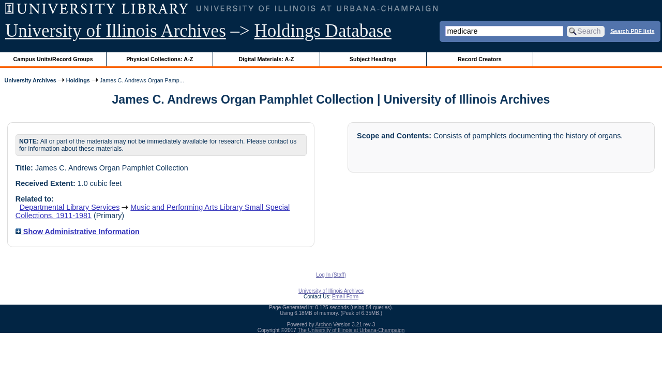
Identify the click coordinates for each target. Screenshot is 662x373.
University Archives (30, 80)
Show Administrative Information (78, 231)
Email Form (345, 296)
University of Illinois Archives (115, 31)
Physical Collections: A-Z (159, 59)
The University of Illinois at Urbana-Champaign (351, 330)
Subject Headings (373, 59)
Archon (323, 324)
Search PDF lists (632, 30)
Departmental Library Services (70, 207)
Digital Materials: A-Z (266, 59)
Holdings (78, 80)
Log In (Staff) (331, 275)
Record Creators (480, 59)
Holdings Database (323, 31)
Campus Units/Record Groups (53, 59)
